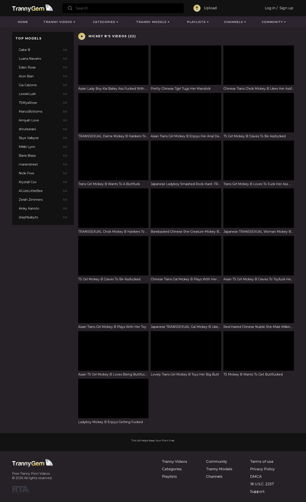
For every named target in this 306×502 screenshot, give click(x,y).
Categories (104, 22)
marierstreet (43, 164)
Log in (270, 8)
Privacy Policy (262, 469)
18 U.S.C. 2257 (262, 484)
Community (272, 22)
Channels (233, 22)
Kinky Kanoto (43, 208)
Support (257, 491)
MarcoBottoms (43, 111)
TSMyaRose (43, 102)
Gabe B (43, 49)
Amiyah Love (43, 120)
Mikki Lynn (43, 146)
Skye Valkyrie (43, 138)
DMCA (256, 476)
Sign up (286, 8)
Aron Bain (43, 76)
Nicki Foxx (43, 173)
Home (23, 22)
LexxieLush (43, 93)
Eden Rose (43, 67)
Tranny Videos (57, 22)
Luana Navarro (43, 58)
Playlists (196, 22)
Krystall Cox (43, 182)
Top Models (28, 38)
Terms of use (261, 461)
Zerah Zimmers (43, 199)
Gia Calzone (43, 85)
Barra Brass (43, 155)
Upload (210, 8)
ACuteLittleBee (43, 190)
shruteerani (43, 129)
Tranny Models (151, 22)
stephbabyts (43, 217)
